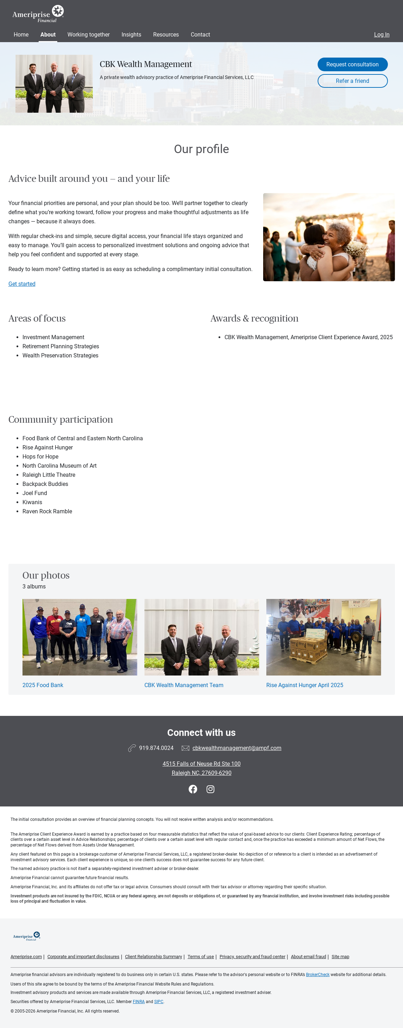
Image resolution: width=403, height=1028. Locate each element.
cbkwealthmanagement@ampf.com (237, 748)
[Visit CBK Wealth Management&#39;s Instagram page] (210, 789)
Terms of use (201, 956)
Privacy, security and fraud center (252, 956)
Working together (88, 34)
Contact (200, 34)
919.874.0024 (156, 748)
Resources (166, 34)
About (48, 34)
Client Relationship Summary (153, 956)
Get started (21, 284)
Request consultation (352, 64)
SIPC (158, 1001)
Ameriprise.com (26, 956)
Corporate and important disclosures (83, 956)
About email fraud (308, 956)
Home (21, 34)
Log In (382, 34)
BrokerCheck (318, 974)
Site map (340, 956)
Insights (131, 34)
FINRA (139, 1001)
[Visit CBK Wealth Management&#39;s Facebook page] (194, 789)
